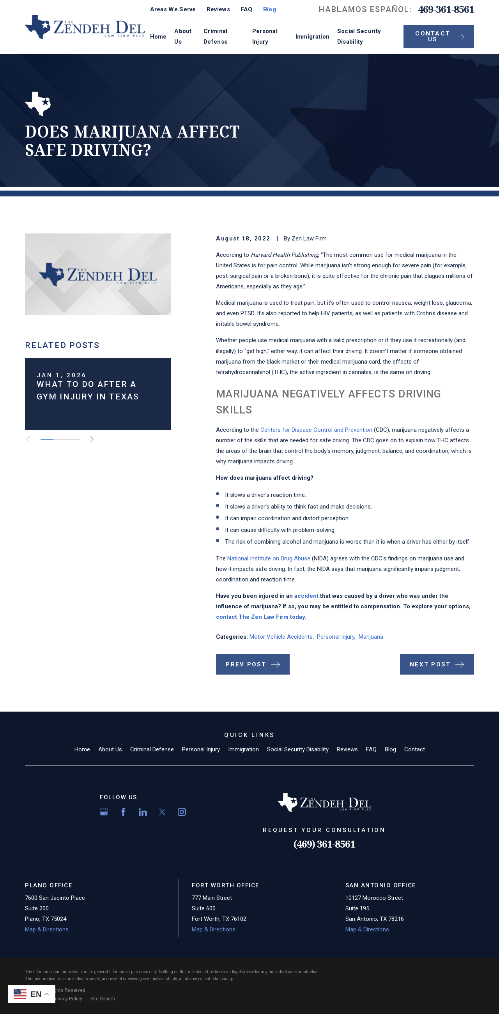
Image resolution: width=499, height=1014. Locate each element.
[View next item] (91, 439)
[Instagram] (182, 812)
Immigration (243, 749)
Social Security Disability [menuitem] (359, 36)
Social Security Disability (298, 749)
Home (82, 749)
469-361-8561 (446, 9)
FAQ (247, 9)
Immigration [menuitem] (312, 36)
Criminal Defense (152, 749)
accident (306, 595)
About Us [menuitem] (183, 36)
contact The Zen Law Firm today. (261, 616)
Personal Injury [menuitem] (265, 36)
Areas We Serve (173, 9)
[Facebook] (123, 812)
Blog (269, 9)
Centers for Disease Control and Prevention (316, 429)
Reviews (218, 9)
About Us (110, 749)
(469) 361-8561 (324, 843)
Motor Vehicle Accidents (281, 636)
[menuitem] (67, 999)
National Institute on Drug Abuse (268, 558)
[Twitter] (162, 812)
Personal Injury (335, 636)
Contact (414, 749)
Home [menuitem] (158, 36)
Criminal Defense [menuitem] (215, 36)
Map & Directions (47, 929)
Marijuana (371, 636)
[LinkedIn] (143, 812)
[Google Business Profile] (104, 812)
